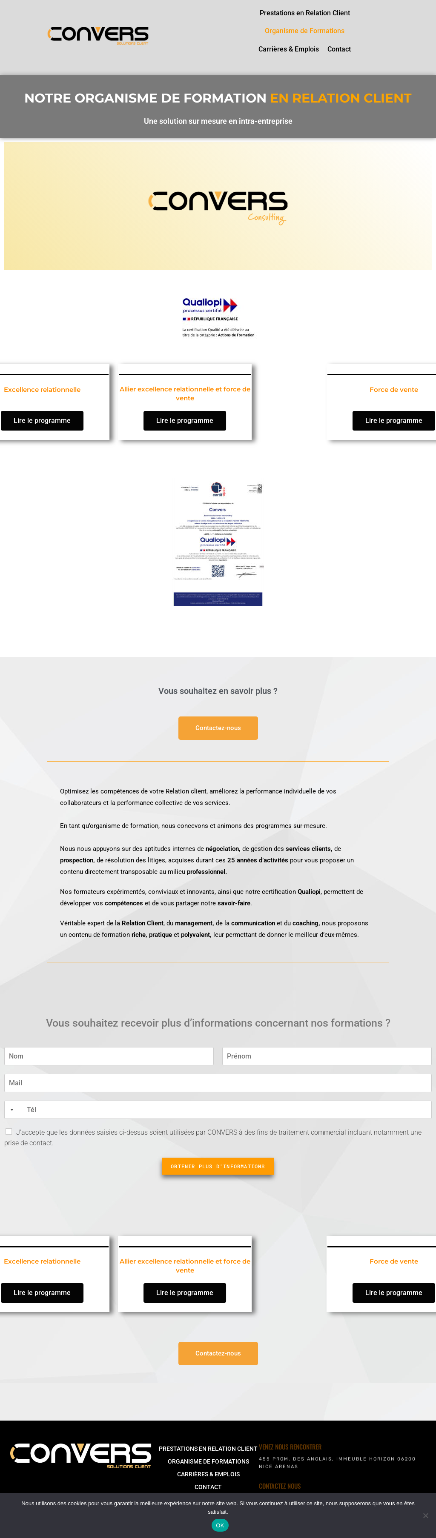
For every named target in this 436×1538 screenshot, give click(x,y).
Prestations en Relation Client (305, 13)
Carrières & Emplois (288, 49)
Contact (339, 49)
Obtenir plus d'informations (218, 1166)
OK (220, 1525)
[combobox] (10, 1110)
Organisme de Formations (304, 31)
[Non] (425, 1515)
